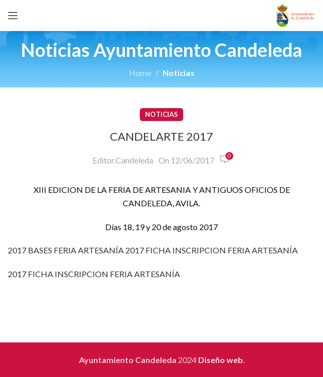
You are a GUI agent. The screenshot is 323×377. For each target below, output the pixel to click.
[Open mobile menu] (13, 15)
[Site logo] (295, 14)
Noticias (179, 73)
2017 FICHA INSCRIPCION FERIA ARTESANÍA (211, 250)
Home (140, 73)
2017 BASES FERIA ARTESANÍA (66, 250)
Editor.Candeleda (122, 160)
